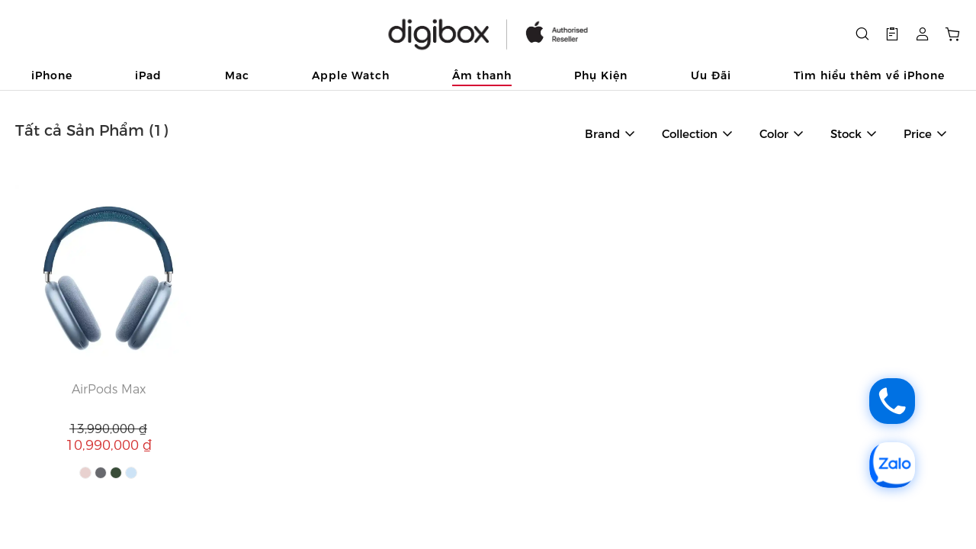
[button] (892, 34)
